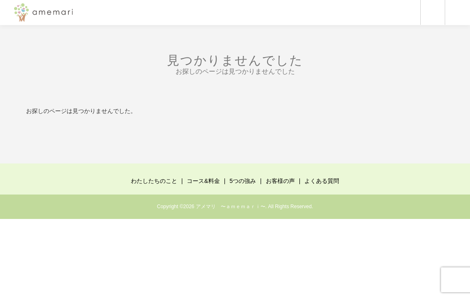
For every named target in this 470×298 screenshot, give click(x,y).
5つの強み (242, 181)
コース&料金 (203, 181)
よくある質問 (321, 181)
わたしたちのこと (154, 181)
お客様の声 (280, 181)
